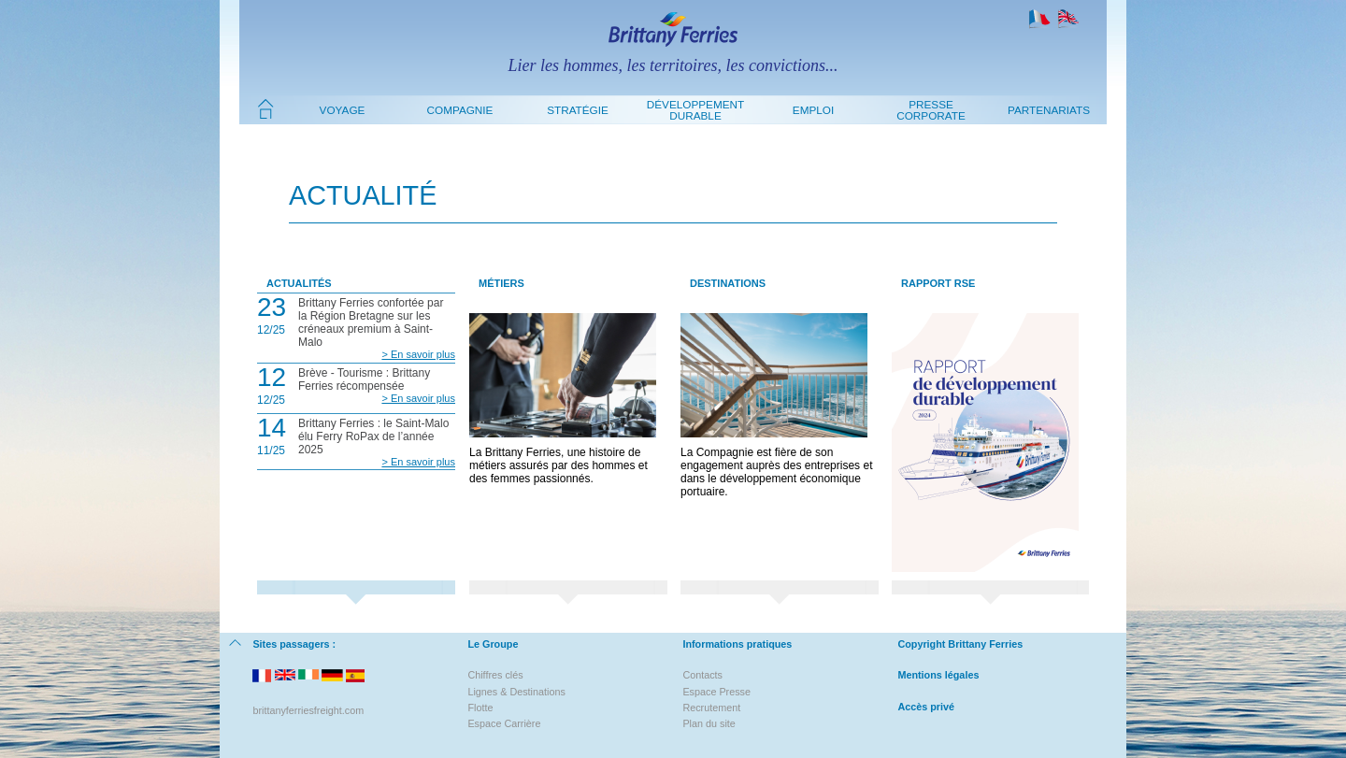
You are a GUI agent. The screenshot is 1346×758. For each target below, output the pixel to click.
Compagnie (460, 110)
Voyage (342, 110)
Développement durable (695, 110)
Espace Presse (716, 691)
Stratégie (578, 110)
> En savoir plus (418, 354)
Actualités (299, 283)
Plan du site (708, 723)
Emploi (813, 110)
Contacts (702, 674)
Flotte (480, 707)
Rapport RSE (938, 283)
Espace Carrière (503, 723)
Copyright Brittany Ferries (960, 644)
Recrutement (711, 707)
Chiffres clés (495, 674)
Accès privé (925, 706)
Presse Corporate (931, 110)
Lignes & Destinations (516, 691)
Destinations (728, 283)
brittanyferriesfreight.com (308, 710)
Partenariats (1049, 110)
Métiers (501, 283)
